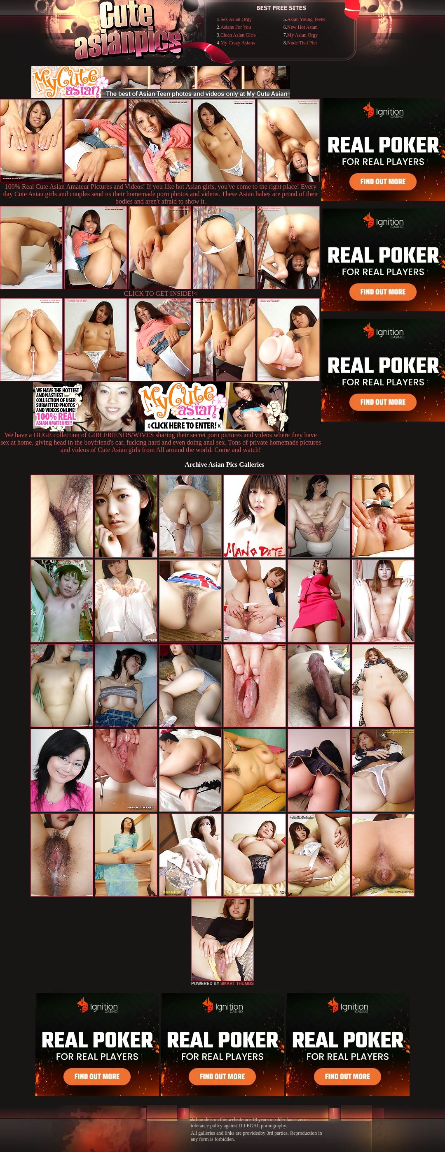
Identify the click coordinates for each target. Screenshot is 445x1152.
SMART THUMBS (237, 983)
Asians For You (235, 27)
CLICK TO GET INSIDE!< (160, 293)
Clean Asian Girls (237, 35)
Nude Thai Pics (302, 43)
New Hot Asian (302, 27)
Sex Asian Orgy (236, 19)
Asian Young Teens (306, 19)
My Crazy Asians (237, 43)
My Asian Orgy (302, 35)
